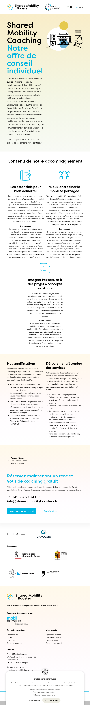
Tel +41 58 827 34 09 (23, 497)
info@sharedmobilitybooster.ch (32, 501)
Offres (9, 637)
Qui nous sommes (14, 643)
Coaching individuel (54, 643)
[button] (79, 7)
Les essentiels (12, 635)
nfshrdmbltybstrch (20, 670)
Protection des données (73, 696)
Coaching (11, 640)
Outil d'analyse (52, 640)
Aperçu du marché (53, 635)
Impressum (57, 696)
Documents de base (54, 637)
